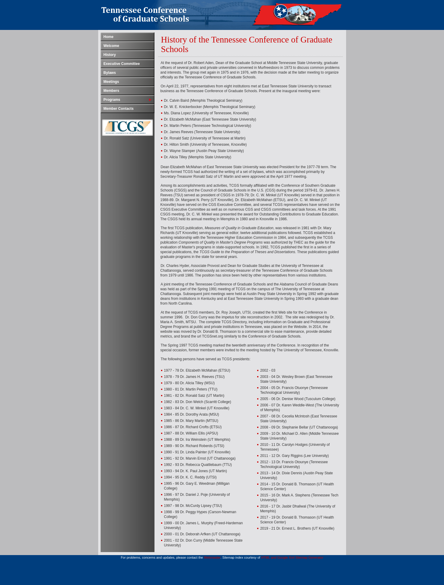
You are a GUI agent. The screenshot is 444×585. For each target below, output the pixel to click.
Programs (112, 100)
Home (108, 37)
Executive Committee (122, 64)
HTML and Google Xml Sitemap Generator (292, 557)
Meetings (111, 82)
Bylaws (110, 73)
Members (111, 91)
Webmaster (212, 557)
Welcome (111, 46)
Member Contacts (119, 109)
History (110, 55)
